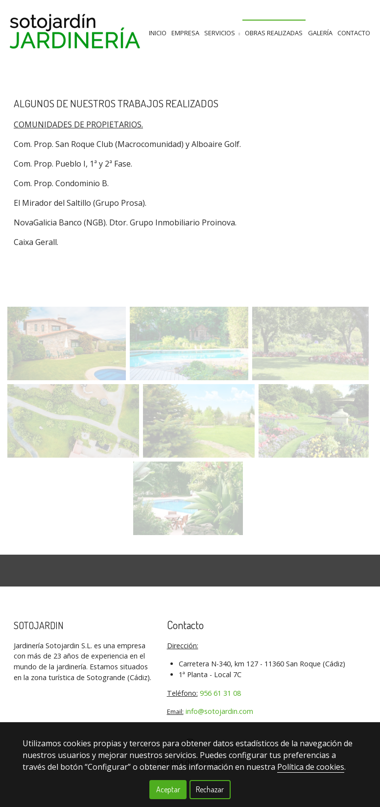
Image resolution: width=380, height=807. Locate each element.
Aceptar (168, 789)
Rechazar (210, 789)
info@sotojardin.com (219, 711)
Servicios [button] (222, 32)
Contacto (353, 32)
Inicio (157, 32)
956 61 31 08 (220, 693)
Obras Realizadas (274, 32)
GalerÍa (320, 32)
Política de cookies (310, 766)
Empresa (185, 32)
